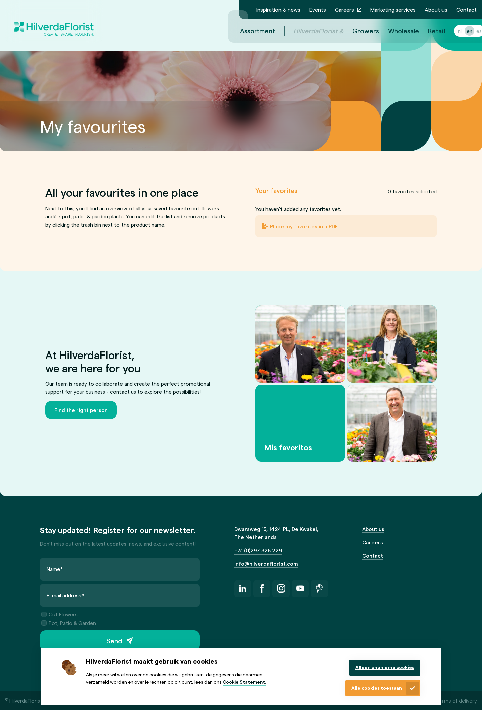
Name (55, 569)
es (471, 31)
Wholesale (395, 31)
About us (436, 9)
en (461, 31)
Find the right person (81, 410)
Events (317, 9)
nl (452, 31)
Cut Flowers (59, 614)
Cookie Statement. (244, 682)
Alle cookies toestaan (376, 688)
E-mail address (65, 594)
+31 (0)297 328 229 (258, 550)
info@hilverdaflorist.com (266, 563)
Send (114, 640)
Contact (466, 9)
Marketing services (393, 9)
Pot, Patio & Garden (68, 622)
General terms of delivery (447, 700)
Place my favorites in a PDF (304, 226)
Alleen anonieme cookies (384, 667)
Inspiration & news (278, 9)
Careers (344, 9)
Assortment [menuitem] (249, 31)
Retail (428, 31)
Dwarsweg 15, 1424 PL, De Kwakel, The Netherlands (276, 533)
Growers (357, 31)
